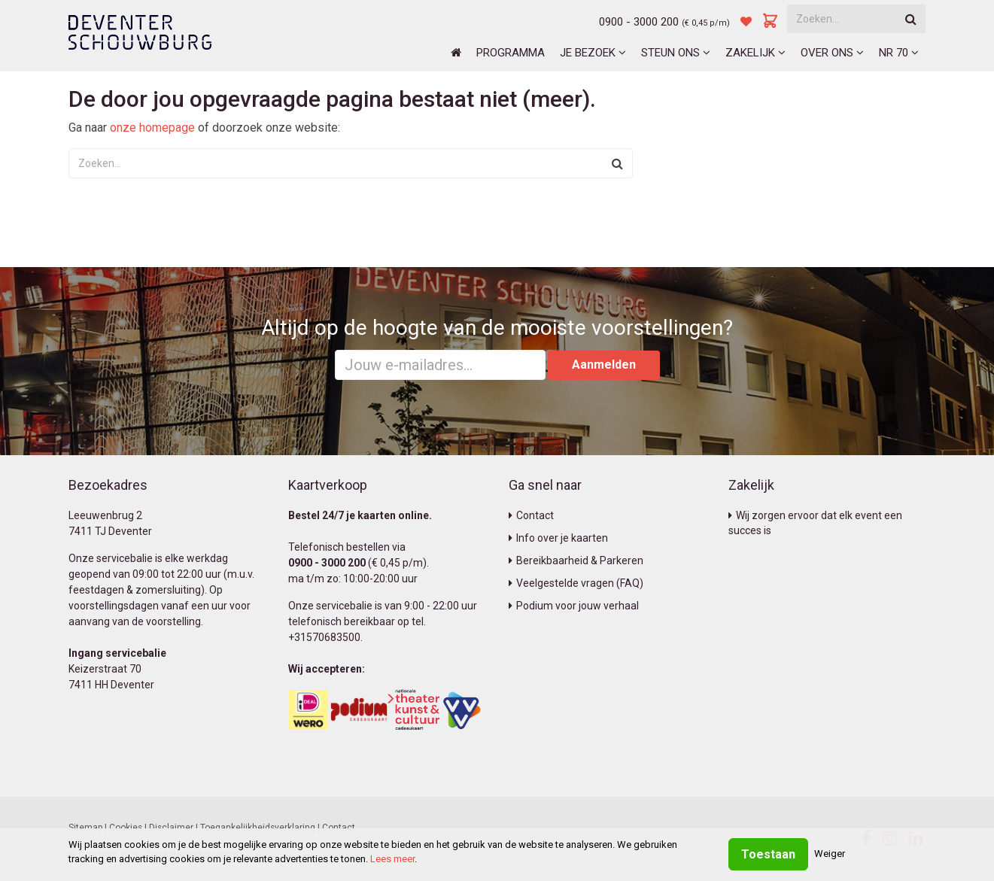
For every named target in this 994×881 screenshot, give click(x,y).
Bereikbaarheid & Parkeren (576, 560)
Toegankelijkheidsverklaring (257, 827)
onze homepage (152, 127)
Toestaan (768, 854)
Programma (510, 52)
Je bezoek (593, 52)
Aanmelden (604, 364)
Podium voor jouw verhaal (574, 606)
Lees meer (392, 858)
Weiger (829, 853)
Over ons (832, 52)
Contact (531, 515)
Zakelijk (755, 52)
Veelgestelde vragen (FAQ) (576, 583)
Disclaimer (171, 827)
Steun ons (675, 52)
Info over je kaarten (558, 538)
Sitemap (85, 827)
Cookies (125, 827)
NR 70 (899, 52)
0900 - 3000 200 (639, 22)
